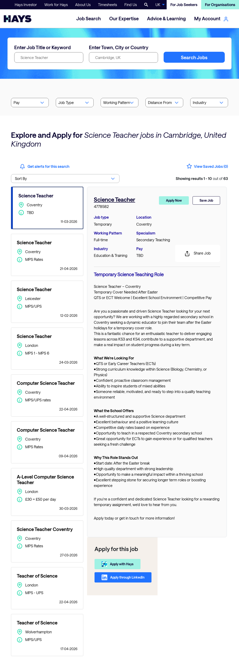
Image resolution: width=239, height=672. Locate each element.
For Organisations (220, 4)
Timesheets (107, 4)
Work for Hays (56, 4)
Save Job (206, 200)
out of (202, 178)
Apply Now (174, 200)
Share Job (197, 253)
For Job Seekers (183, 4)
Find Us (130, 4)
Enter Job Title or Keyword (42, 47)
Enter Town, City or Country (118, 47)
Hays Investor (26, 4)
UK (157, 4)
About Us (83, 4)
